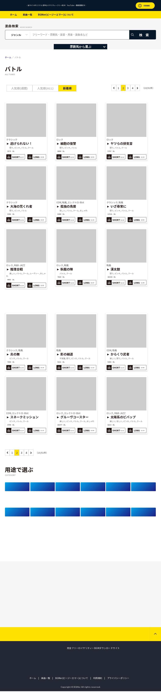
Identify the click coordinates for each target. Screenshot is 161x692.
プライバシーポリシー (118, 678)
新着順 (67, 88)
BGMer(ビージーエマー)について (56, 14)
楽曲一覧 (27, 14)
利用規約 (97, 678)
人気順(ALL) (45, 88)
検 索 (144, 35)
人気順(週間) (19, 88)
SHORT (15, 156)
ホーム (13, 14)
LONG (35, 156)
